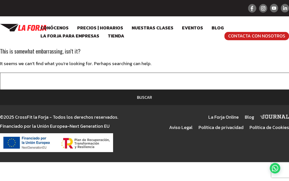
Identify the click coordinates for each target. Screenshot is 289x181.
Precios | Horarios (100, 27)
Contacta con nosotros (256, 35)
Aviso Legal (180, 127)
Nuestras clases (152, 27)
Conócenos (54, 27)
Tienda (116, 35)
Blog (218, 27)
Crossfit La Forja (23, 27)
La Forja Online (223, 117)
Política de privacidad (221, 127)
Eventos (192, 27)
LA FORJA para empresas (69, 35)
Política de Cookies (269, 127)
